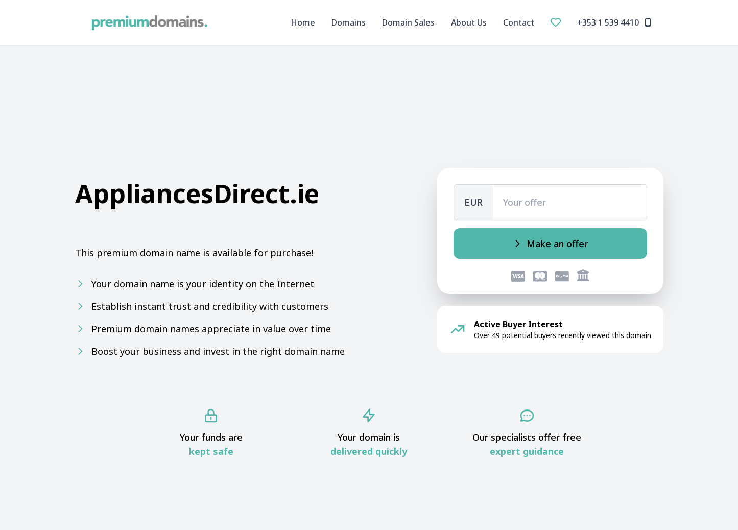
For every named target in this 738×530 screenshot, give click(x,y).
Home (303, 22)
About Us (469, 22)
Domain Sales (408, 22)
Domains (348, 22)
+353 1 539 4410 (614, 22)
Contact (518, 22)
